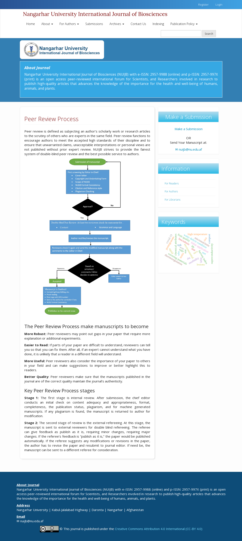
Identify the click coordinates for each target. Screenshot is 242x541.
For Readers (172, 183)
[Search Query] (181, 33)
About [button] (47, 24)
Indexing (158, 24)
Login (218, 4)
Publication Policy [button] (184, 24)
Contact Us (138, 24)
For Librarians (172, 199)
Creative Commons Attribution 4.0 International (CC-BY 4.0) (158, 528)
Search (209, 33)
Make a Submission (189, 129)
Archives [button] (116, 24)
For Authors (171, 191)
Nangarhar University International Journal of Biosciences (95, 14)
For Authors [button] (69, 24)
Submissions (94, 24)
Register (203, 4)
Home (30, 24)
